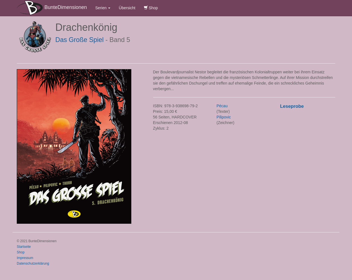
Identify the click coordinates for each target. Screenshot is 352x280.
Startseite (24, 247)
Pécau (222, 106)
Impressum (25, 258)
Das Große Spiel (79, 39)
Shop (151, 8)
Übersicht (127, 8)
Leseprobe (292, 106)
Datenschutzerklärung (33, 263)
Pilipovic (224, 117)
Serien (102, 8)
